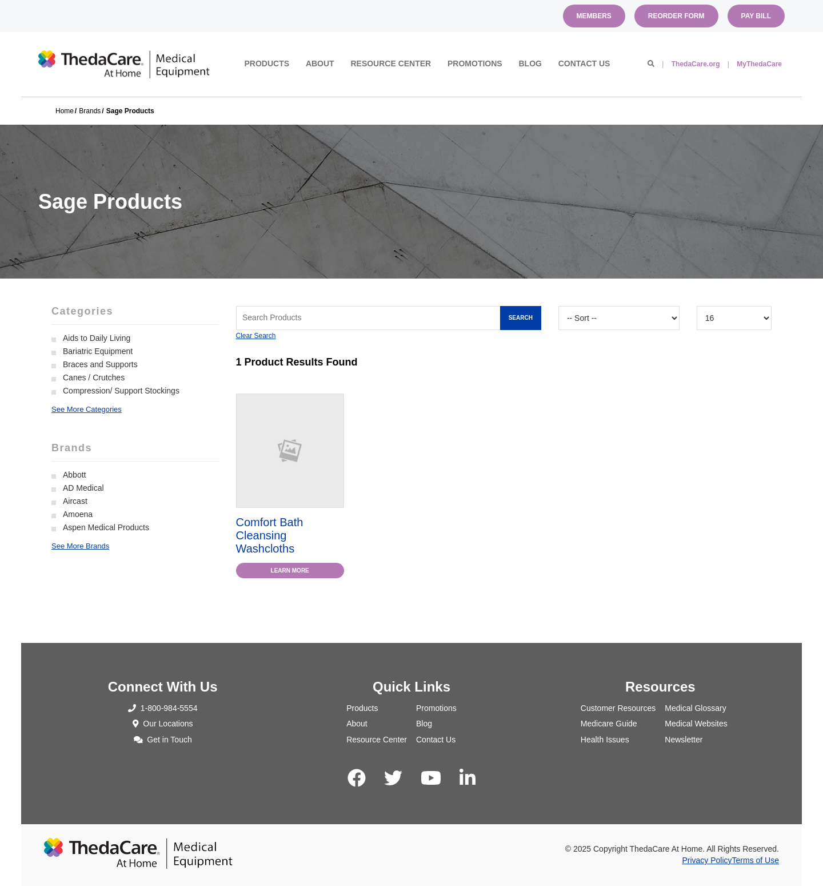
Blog (529, 63)
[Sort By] (619, 318)
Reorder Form (676, 16)
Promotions (475, 63)
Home (64, 111)
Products (267, 63)
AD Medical (83, 487)
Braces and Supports (100, 364)
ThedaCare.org (696, 64)
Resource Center (390, 63)
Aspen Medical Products (106, 527)
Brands (90, 111)
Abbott (74, 474)
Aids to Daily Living (96, 338)
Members (594, 16)
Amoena (78, 514)
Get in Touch (163, 739)
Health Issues (605, 739)
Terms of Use (755, 860)
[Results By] (734, 318)
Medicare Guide (609, 723)
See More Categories (86, 409)
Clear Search (256, 336)
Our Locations (163, 723)
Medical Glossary (695, 708)
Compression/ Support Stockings (121, 390)
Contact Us (584, 63)
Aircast (75, 501)
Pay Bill (756, 16)
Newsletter (683, 739)
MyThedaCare (759, 64)
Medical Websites (696, 723)
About (320, 63)
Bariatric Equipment (98, 351)
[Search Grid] (388, 318)
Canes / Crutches (94, 377)
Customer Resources (618, 708)
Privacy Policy (707, 860)
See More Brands (80, 546)
